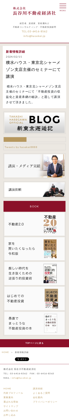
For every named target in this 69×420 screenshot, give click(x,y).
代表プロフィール (13, 393)
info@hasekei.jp (34, 35)
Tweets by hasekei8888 (20, 147)
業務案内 (8, 397)
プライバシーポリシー (45, 401)
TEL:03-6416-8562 (34, 31)
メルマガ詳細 (15, 139)
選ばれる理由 (10, 401)
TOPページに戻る (34, 343)
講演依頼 (38, 388)
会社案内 (38, 397)
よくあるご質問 (41, 393)
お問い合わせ (10, 410)
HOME (5, 352)
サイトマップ (10, 406)
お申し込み (9, 415)
